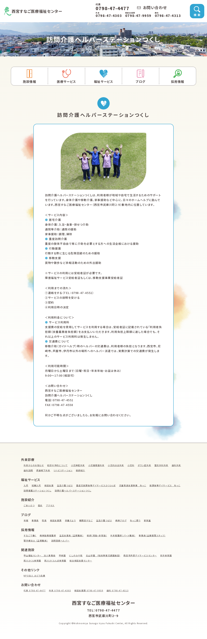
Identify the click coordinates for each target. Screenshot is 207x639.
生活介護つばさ (65, 485)
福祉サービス (103, 76)
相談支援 (49, 485)
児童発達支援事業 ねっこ (133, 485)
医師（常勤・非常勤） (97, 535)
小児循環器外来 (96, 465)
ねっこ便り (135, 520)
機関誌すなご (86, 520)
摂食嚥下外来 (43, 470)
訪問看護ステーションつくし (37, 490)
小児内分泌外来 (116, 465)
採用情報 (177, 76)
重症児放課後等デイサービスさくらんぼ (96, 485)
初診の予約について (57, 465)
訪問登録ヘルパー (60, 540)
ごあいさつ (29, 505)
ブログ (140, 76)
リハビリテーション (63, 470)
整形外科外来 (162, 465)
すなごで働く (30, 535)
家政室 (147, 520)
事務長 (35, 520)
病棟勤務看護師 (48, 535)
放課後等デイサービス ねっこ (165, 485)
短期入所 (36, 485)
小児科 (131, 465)
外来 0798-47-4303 (60, 590)
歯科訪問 (28, 470)
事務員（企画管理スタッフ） (152, 535)
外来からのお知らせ (34, 465)
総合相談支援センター (81, 560)
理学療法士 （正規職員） (36, 540)
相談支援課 (56, 520)
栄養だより (70, 520)
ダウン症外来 (145, 465)
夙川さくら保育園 (32, 560)
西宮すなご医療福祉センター (40, 11)
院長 (44, 520)
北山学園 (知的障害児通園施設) (103, 555)
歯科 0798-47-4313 (118, 590)
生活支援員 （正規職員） (71, 535)
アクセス (50, 505)
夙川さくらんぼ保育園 (55, 560)
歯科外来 (176, 465)
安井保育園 (166, 555)
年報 (26, 520)
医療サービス (66, 76)
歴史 (40, 505)
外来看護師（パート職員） (123, 535)
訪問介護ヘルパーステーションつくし (73, 490)
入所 (26, 485)
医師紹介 (80, 470)
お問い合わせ (152, 7)
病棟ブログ (121, 520)
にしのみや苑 (76, 555)
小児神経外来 (78, 465)
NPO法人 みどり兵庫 (34, 575)
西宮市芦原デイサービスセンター (140, 555)
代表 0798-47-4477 (35, 590)
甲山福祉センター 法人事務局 (39, 555)
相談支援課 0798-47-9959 (89, 590)
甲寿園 (62, 555)
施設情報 (29, 76)
